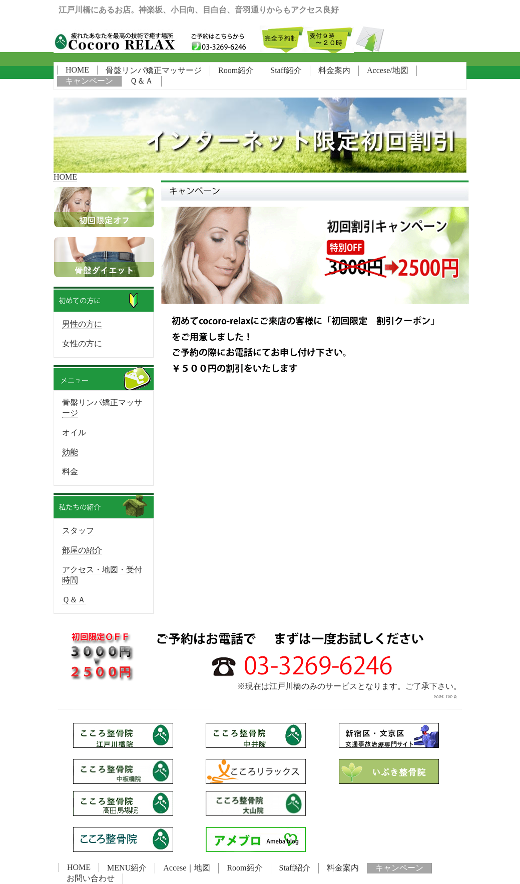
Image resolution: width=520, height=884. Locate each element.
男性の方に (82, 324)
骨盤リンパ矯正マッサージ (154, 70)
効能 (70, 452)
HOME (77, 70)
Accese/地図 (387, 70)
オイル (74, 432)
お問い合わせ (91, 878)
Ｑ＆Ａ (141, 81)
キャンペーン (89, 81)
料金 (70, 471)
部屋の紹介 (82, 550)
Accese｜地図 (186, 867)
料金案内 (334, 70)
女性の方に (82, 343)
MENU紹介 (127, 867)
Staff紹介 (286, 70)
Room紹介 (236, 70)
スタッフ (78, 530)
